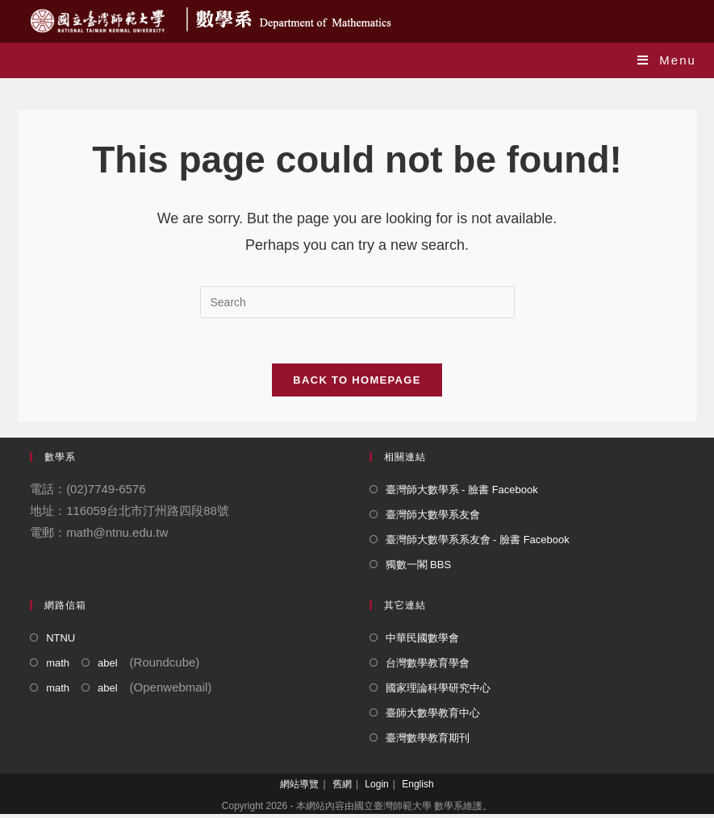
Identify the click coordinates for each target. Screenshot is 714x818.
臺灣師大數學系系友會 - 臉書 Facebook (478, 544)
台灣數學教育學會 (428, 667)
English (417, 788)
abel (108, 667)
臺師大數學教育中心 (433, 717)
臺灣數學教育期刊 (428, 742)
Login (376, 788)
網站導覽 (299, 788)
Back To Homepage (356, 384)
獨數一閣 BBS (419, 569)
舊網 (342, 788)
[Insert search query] (357, 302)
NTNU (60, 642)
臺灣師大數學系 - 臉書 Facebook (462, 494)
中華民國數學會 (422, 642)
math (57, 667)
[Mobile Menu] (666, 60)
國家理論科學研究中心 (438, 692)
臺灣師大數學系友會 (433, 519)
